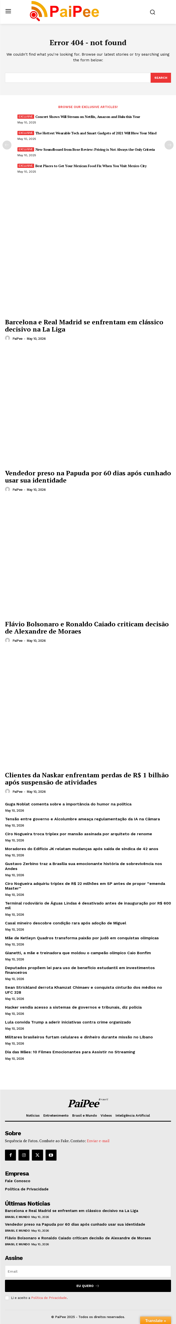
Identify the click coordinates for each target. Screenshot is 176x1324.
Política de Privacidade (49, 1298)
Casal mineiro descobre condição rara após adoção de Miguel (65, 923)
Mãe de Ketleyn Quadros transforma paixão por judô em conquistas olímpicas (82, 938)
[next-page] (169, 145)
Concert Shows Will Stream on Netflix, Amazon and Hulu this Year (87, 116)
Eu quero (88, 1286)
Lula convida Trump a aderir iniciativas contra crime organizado (68, 1022)
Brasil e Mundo (17, 1217)
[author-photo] (8, 338)
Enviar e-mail (98, 1140)
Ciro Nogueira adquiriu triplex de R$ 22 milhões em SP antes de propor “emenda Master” (85, 886)
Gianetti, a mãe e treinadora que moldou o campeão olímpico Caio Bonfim (78, 952)
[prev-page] (6, 145)
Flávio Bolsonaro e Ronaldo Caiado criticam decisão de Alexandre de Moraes (87, 627)
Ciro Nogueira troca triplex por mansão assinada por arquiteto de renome (78, 834)
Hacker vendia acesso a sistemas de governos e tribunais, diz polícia (73, 1007)
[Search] (161, 78)
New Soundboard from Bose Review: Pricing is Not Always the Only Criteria (95, 149)
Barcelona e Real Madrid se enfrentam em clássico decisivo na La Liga (84, 325)
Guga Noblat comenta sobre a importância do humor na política (68, 804)
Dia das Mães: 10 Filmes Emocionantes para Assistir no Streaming (70, 1052)
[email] (88, 1271)
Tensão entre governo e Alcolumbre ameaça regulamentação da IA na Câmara (82, 819)
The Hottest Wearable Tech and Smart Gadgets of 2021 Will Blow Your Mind (96, 133)
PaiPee (17, 338)
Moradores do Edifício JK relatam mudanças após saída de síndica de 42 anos (81, 848)
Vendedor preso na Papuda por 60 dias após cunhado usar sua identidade (88, 476)
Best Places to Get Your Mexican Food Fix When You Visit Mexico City (91, 165)
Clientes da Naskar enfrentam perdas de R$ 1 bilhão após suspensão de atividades (87, 778)
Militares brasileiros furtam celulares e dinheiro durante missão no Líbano (79, 1037)
